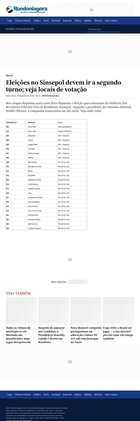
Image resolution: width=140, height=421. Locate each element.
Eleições (98, 20)
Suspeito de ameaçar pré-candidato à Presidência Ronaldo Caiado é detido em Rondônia (51, 335)
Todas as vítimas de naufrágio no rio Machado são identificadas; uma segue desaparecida (18, 335)
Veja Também (18, 293)
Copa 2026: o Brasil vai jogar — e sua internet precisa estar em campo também (118, 333)
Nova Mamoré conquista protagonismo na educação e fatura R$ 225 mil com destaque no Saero (86, 335)
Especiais (67, 20)
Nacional (56, 20)
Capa (9, 20)
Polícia (78, 20)
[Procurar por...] (104, 29)
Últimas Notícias (23, 20)
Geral (46, 20)
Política (37, 20)
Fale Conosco (111, 20)
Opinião (88, 20)
